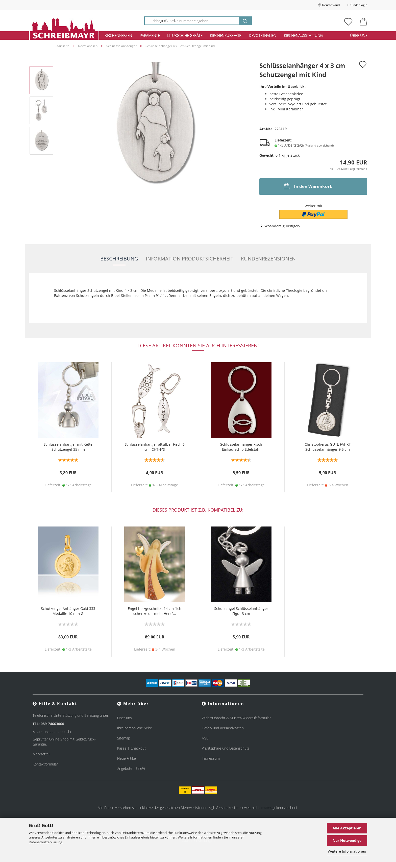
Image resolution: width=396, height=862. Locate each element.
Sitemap (123, 738)
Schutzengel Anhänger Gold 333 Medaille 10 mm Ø (68, 611)
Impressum (211, 758)
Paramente (150, 35)
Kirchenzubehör (225, 35)
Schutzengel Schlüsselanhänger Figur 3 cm (241, 611)
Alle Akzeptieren (347, 828)
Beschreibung (119, 258)
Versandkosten (227, 807)
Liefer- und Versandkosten (223, 728)
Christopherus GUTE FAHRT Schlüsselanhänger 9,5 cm (328, 447)
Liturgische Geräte (184, 35)
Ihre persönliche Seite (134, 728)
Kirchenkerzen (118, 35)
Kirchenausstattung (303, 35)
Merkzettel (41, 754)
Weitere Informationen (347, 851)
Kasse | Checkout (131, 748)
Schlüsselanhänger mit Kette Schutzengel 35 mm (68, 447)
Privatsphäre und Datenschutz (225, 748)
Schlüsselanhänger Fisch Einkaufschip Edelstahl (241, 447)
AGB (205, 738)
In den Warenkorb (308, 186)
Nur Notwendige (347, 840)
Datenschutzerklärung (45, 842)
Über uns (358, 35)
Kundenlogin (357, 5)
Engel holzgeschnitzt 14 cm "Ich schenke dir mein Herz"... (154, 611)
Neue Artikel (127, 758)
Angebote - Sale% (131, 768)
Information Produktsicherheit (189, 258)
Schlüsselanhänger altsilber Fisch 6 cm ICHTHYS (155, 447)
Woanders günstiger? (282, 226)
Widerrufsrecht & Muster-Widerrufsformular (236, 717)
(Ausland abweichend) (319, 145)
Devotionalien (262, 35)
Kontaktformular (45, 764)
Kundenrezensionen (268, 258)
